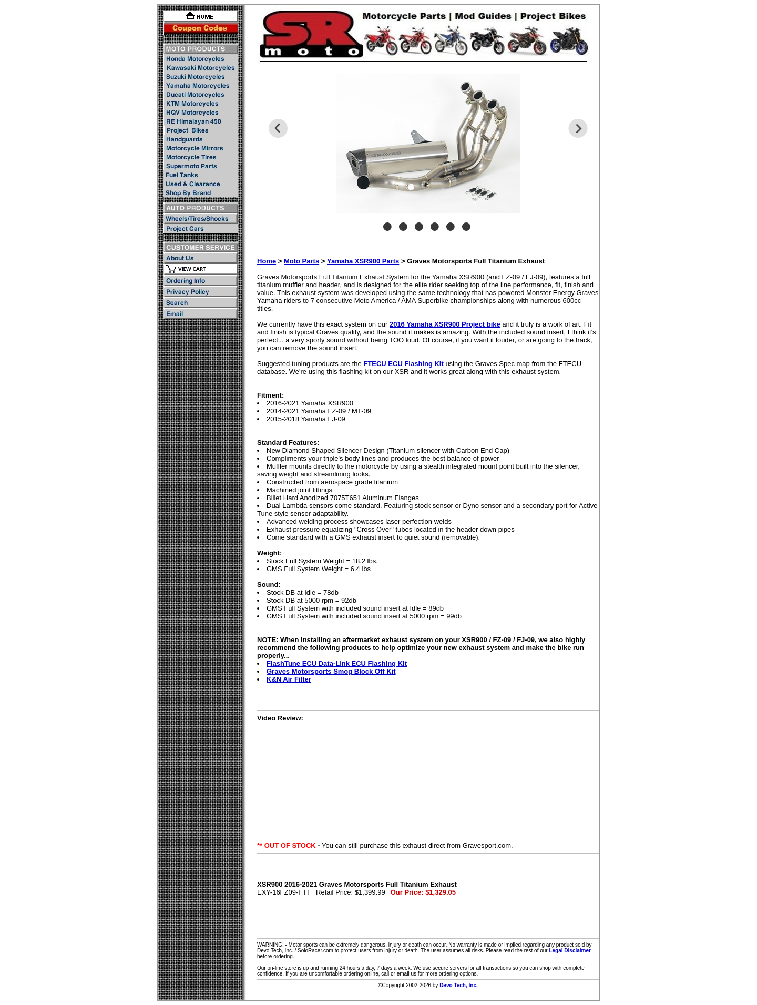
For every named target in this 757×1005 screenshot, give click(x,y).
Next (578, 128)
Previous (278, 128)
